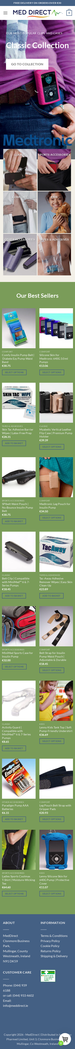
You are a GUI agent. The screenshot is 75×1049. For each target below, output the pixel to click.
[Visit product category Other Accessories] (20, 255)
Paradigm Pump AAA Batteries (15, 807)
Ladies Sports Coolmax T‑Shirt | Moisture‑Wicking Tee (18, 880)
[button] (5, 13)
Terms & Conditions (54, 935)
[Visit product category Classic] (20, 170)
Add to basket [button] (14, 443)
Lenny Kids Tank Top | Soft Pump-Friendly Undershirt (55, 729)
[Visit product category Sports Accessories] (54, 170)
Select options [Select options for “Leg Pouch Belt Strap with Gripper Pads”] (51, 819)
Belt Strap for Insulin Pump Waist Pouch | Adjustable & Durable (52, 656)
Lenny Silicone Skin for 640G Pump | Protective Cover (54, 880)
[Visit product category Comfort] (20, 212)
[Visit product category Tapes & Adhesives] (54, 255)
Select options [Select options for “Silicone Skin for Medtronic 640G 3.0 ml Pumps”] (51, 372)
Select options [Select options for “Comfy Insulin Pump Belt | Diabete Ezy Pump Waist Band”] (14, 372)
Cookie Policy (50, 946)
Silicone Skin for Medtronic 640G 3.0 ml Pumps (53, 358)
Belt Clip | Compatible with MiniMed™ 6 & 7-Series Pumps (16, 582)
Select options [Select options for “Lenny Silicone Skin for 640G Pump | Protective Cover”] (51, 893)
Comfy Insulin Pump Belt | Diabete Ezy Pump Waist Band (18, 358)
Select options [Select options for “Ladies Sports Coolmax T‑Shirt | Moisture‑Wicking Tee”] (14, 893)
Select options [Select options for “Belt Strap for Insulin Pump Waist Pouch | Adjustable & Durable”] (51, 670)
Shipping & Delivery (54, 956)
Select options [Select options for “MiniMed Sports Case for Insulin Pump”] (14, 666)
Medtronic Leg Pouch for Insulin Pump (54, 505)
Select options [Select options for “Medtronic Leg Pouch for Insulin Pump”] (51, 517)
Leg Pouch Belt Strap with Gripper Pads (55, 807)
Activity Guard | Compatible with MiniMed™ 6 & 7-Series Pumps (16, 733)
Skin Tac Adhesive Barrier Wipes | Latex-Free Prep (17, 431)
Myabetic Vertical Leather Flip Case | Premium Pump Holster (55, 433)
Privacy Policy (50, 941)
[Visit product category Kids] (54, 212)
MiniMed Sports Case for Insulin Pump (17, 654)
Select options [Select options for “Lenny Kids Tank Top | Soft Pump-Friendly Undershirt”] (51, 741)
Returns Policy (51, 951)
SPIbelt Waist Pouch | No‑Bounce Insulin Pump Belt (17, 507)
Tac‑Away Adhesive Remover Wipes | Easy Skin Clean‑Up (55, 582)
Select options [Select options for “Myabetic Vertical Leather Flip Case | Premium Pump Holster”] (51, 446)
